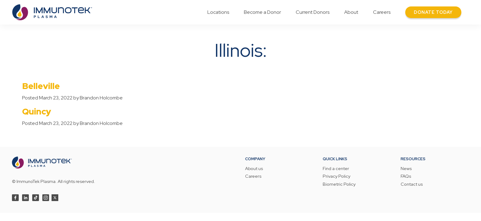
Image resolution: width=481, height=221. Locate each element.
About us (254, 168)
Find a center (336, 168)
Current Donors (312, 12)
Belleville (41, 86)
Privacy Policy (336, 176)
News (406, 168)
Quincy (36, 111)
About (351, 12)
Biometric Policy (339, 184)
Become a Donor (262, 12)
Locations (218, 12)
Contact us (412, 184)
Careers (382, 12)
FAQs (406, 176)
